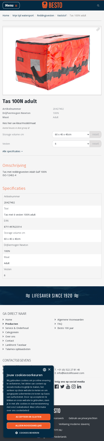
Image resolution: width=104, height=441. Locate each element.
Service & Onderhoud (17, 328)
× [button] (49, 369)
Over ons (10, 336)
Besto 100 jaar (65, 328)
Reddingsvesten (45, 15)
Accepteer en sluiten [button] (28, 416)
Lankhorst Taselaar (15, 344)
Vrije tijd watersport (23, 15)
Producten (11, 323)
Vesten (6, 143)
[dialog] (28, 402)
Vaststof (61, 15)
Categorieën (12, 332)
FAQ (59, 323)
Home (6, 15)
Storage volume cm (13, 134)
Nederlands (59, 436)
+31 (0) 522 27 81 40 (68, 369)
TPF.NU (58, 430)
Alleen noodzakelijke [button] (28, 425)
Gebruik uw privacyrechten (83, 418)
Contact (9, 340)
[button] (98, 29)
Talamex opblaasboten (17, 349)
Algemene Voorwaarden (70, 319)
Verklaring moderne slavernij (74, 424)
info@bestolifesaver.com (70, 373)
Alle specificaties (13, 151)
